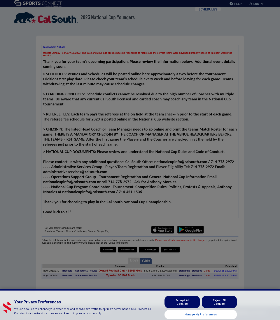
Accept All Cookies (182, 306)
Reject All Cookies (219, 306)
